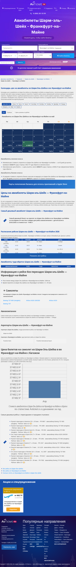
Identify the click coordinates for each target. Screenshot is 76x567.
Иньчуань (32, 537)
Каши (37, 530)
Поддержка (49, 8)
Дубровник (39, 540)
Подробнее (13, 507)
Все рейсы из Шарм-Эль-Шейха (13, 466)
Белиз (24, 528)
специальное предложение (51, 66)
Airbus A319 (53, 298)
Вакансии (4, 530)
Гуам (24, 525)
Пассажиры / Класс (39, 50)
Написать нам (9, 545)
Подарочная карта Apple (36, 8)
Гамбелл (32, 530)
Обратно (19, 50)
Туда (3, 50)
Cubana (46, 528)
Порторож (39, 528)
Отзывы (63, 8)
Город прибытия (43, 43)
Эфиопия (25, 533)
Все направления (60, 542)
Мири (37, 535)
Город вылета (6, 43)
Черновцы (39, 523)
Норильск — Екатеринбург (61, 540)
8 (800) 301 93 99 (39, 12)
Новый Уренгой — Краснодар (62, 533)
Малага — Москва (59, 523)
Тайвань (38, 533)
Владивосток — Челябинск (61, 535)
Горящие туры (22, 8)
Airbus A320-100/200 (33, 298)
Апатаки (32, 525)
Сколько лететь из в (22, 471)
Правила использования (8, 533)
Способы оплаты (6, 526)
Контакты (71, 8)
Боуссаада (33, 533)
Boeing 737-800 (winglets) (11, 298)
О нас (56, 8)
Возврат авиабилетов (7, 528)
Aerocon (46, 544)
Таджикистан (26, 540)
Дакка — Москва (58, 525)
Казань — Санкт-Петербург (61, 530)
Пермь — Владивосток (60, 528)
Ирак (24, 523)
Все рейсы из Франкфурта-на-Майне (14, 469)
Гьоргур (32, 523)
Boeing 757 (7, 302)
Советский (39, 537)
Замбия (25, 530)
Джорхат (32, 528)
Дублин (38, 525)
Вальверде (33, 535)
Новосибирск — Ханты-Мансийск (63, 537)
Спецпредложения (10, 8)
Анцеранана (33, 540)
